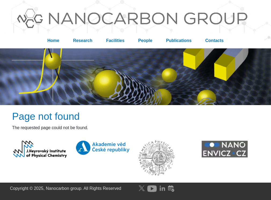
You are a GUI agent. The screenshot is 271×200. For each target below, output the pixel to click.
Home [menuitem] (53, 40)
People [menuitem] (145, 40)
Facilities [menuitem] (115, 40)
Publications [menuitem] (179, 40)
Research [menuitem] (82, 40)
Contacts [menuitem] (214, 40)
